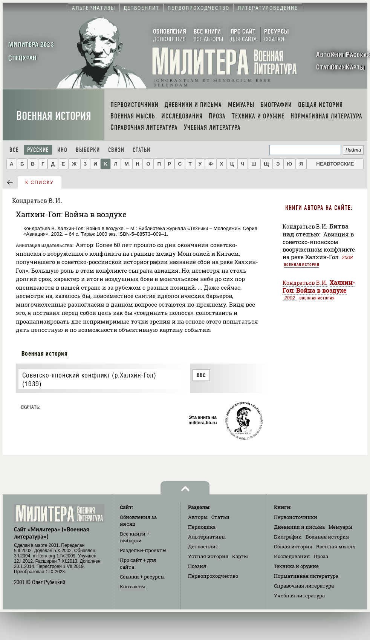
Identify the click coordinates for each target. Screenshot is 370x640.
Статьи (141, 150)
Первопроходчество (213, 575)
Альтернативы (207, 536)
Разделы (143, 550)
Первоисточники (295, 517)
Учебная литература (299, 595)
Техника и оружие (296, 566)
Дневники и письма (299, 526)
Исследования (292, 556)
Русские (38, 150)
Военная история (53, 116)
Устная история (208, 556)
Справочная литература (304, 585)
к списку (39, 182)
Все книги (134, 537)
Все (14, 150)
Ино (62, 150)
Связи (116, 150)
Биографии (288, 536)
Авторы (198, 517)
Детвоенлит (203, 546)
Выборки (88, 150)
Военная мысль (335, 546)
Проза (320, 556)
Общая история (293, 546)
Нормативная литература (306, 575)
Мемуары (340, 526)
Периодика (202, 526)
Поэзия (197, 566)
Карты (240, 556)
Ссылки (142, 576)
